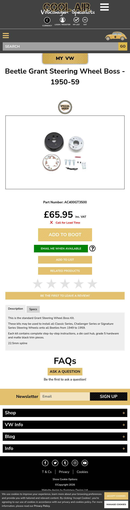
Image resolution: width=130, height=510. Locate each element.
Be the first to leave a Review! (65, 296)
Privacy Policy (42, 506)
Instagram (75, 463)
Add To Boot (65, 235)
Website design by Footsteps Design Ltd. (65, 490)
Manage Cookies (116, 504)
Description (15, 309)
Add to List (65, 260)
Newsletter (27, 396)
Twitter (55, 463)
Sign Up (108, 396)
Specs (33, 309)
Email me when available (61, 249)
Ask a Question (65, 371)
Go (123, 46)
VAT (85, 24)
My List (76, 24)
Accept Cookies (116, 496)
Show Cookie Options (65, 479)
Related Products (65, 271)
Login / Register (62, 24)
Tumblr (65, 463)
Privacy (64, 472)
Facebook (45, 463)
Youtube (85, 463)
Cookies (82, 472)
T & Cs (46, 472)
